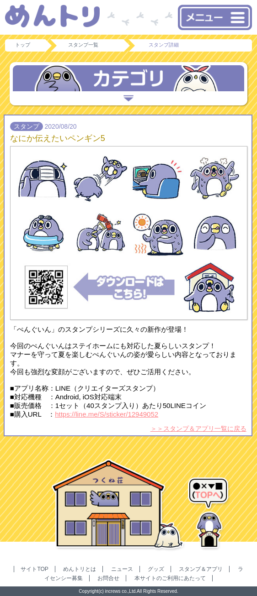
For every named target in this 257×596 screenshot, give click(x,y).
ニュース (122, 569)
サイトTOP (34, 569)
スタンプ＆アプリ (201, 569)
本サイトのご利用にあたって (170, 578)
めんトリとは (79, 569)
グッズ (156, 569)
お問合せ (108, 578)
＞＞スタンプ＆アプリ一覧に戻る (198, 428)
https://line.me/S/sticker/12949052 (106, 414)
